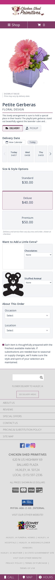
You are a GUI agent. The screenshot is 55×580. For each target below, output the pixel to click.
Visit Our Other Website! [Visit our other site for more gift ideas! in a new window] (27, 514)
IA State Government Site (39, 552)
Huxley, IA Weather (11, 552)
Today (32, 142)
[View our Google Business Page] (27, 447)
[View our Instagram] (33, 447)
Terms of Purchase (36, 563)
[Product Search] (28, 377)
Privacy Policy (14, 563)
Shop (14, 24)
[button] (27, 503)
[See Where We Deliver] (27, 394)
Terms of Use (27, 568)
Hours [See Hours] (46, 577)
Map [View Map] (27, 577)
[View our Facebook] (22, 447)
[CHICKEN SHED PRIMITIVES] (27, 17)
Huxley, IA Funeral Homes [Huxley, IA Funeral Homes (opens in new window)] (20, 537)
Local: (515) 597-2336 (27, 475)
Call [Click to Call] (9, 577)
